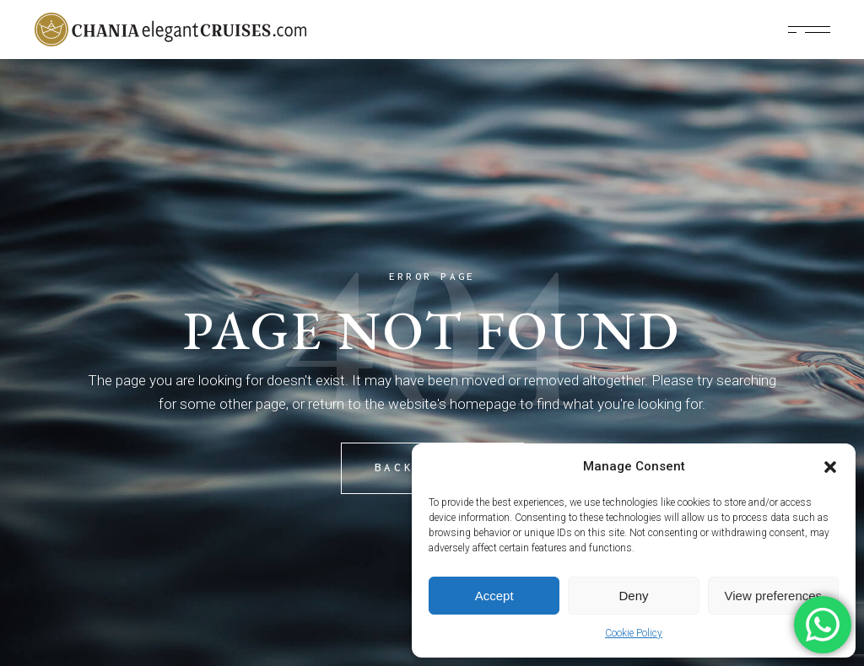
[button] (830, 467)
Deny (633, 595)
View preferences (774, 595)
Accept (494, 595)
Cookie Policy (633, 633)
